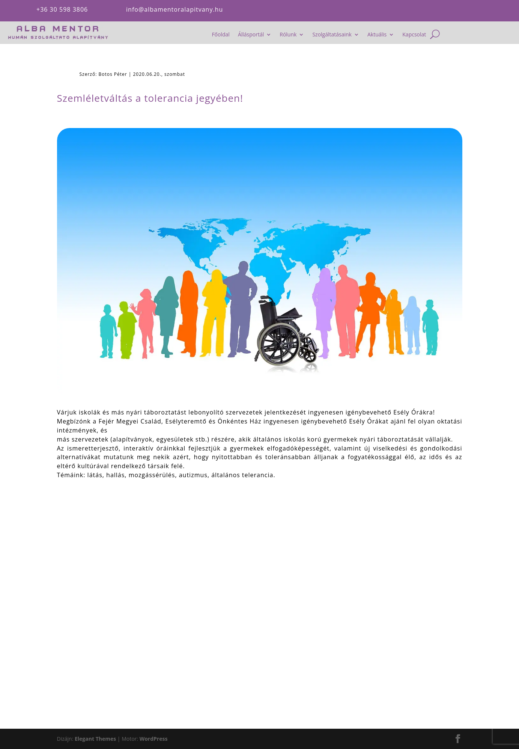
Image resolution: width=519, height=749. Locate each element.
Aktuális (377, 35)
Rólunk (288, 35)
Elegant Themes (95, 738)
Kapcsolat (414, 35)
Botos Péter (112, 74)
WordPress (154, 738)
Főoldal (220, 35)
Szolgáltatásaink (332, 35)
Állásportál (251, 35)
